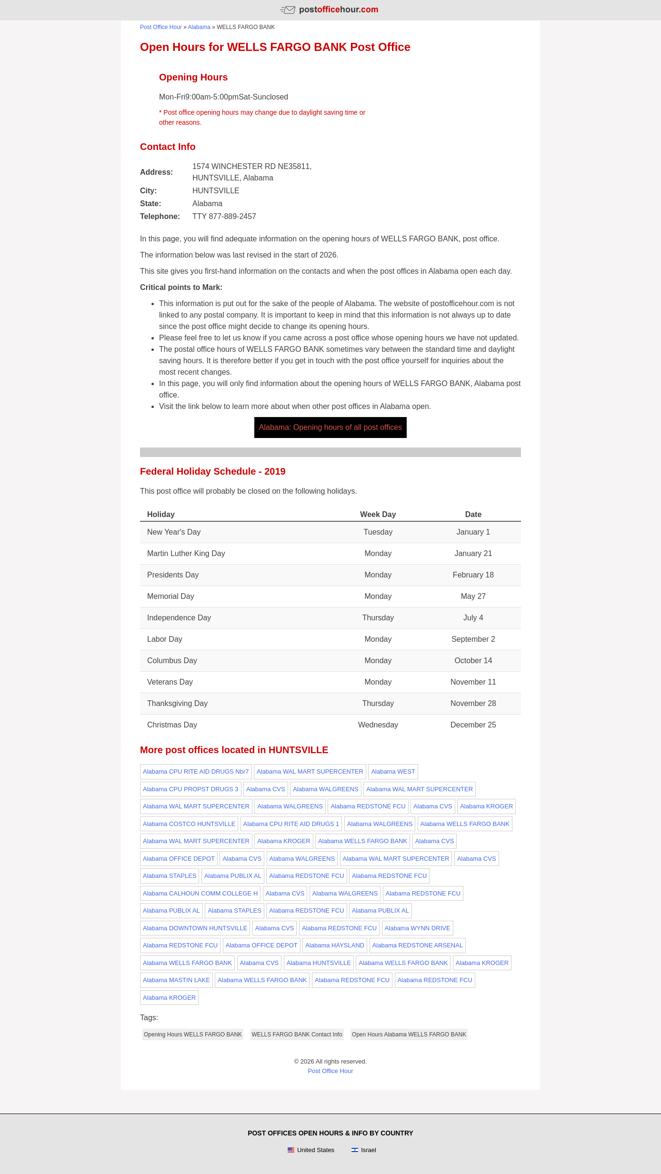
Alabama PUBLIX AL (232, 875)
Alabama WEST (393, 771)
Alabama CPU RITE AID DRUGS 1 (291, 823)
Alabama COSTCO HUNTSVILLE (189, 823)
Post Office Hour (161, 27)
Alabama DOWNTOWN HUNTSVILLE (195, 928)
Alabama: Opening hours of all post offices (330, 427)
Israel (363, 1150)
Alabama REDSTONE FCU (367, 806)
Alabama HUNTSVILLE (319, 962)
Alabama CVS (265, 789)
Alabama (199, 27)
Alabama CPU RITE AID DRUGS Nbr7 (196, 771)
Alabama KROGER (486, 806)
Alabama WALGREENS (326, 789)
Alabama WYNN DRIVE (418, 928)
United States (310, 1150)
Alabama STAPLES (169, 875)
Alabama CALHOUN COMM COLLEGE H (200, 893)
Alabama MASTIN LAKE (176, 980)
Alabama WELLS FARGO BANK (465, 823)
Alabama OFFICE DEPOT (179, 858)
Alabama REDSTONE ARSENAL (417, 945)
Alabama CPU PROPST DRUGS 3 (191, 789)
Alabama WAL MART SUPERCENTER (310, 771)
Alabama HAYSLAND (334, 945)
